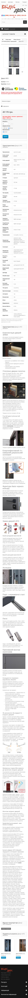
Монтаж (17, 2)
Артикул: (3, 81)
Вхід (26, 5)
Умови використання (5, 974)
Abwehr (8, 84)
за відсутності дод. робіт (8, 119)
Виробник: (4, 84)
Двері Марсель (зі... (6, 953)
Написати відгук (6, 101)
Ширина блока (6, 126)
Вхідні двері (8, 39)
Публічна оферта (5, 977)
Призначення (6, 129)
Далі (22, 71)
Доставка (10, 2)
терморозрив (10, 425)
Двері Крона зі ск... (21, 953)
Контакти (3, 2)
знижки (19, 862)
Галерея (24, 2)
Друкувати (6, 106)
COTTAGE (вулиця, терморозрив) (9, 41)
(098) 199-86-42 (10, 15)
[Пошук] (25, 22)
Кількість (5, 121)
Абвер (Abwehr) (16, 39)
